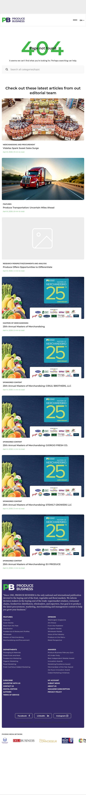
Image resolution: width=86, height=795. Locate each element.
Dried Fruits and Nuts (11, 688)
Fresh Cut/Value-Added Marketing (16, 700)
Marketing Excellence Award (59, 697)
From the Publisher (55, 658)
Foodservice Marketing (12, 691)
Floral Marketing (9, 697)
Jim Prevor (52, 655)
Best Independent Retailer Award (61, 691)
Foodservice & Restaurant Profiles (16, 664)
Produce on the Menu (56, 670)
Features (6, 653)
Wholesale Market (55, 664)
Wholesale (7, 667)
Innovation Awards (55, 694)
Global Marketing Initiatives (58, 705)
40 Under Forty (54, 688)
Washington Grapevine (57, 653)
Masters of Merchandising (13, 670)
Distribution (8, 661)
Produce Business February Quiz (60, 685)
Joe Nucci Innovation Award (59, 703)
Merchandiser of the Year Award (60, 700)
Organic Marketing (10, 694)
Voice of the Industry (56, 667)
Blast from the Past (10, 658)
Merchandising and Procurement (16, 673)
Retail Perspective (55, 673)
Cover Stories (8, 655)
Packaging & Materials (12, 685)
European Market (54, 661)
